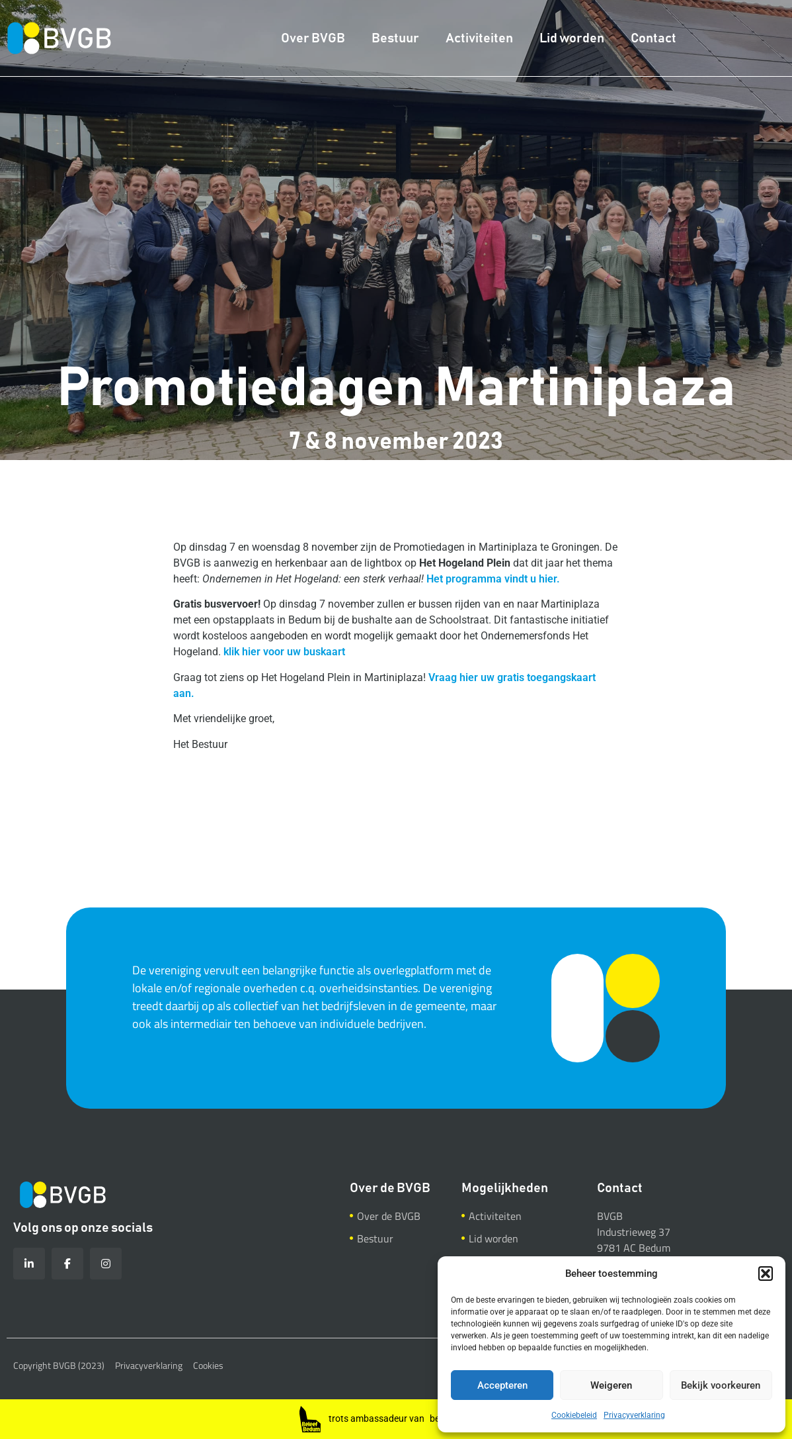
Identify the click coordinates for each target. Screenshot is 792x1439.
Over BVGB (313, 38)
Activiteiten (479, 38)
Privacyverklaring (634, 1415)
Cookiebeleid (574, 1415)
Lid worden (571, 38)
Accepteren (502, 1385)
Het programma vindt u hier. (493, 579)
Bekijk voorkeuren (720, 1385)
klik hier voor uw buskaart (284, 651)
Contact (653, 38)
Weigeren (611, 1385)
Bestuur (395, 38)
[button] (765, 1273)
